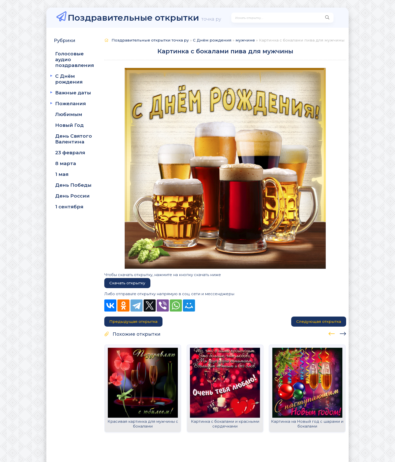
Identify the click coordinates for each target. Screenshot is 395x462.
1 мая (62, 174)
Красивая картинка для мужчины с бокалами (143, 424)
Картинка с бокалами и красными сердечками (225, 424)
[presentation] (331, 332)
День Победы (73, 185)
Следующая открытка (318, 321)
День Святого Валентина (73, 139)
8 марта (65, 163)
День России (72, 196)
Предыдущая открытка (133, 321)
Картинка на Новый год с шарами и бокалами (307, 424)
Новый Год (69, 125)
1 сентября (69, 207)
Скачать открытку (127, 283)
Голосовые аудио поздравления (74, 59)
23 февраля (70, 153)
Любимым (68, 114)
